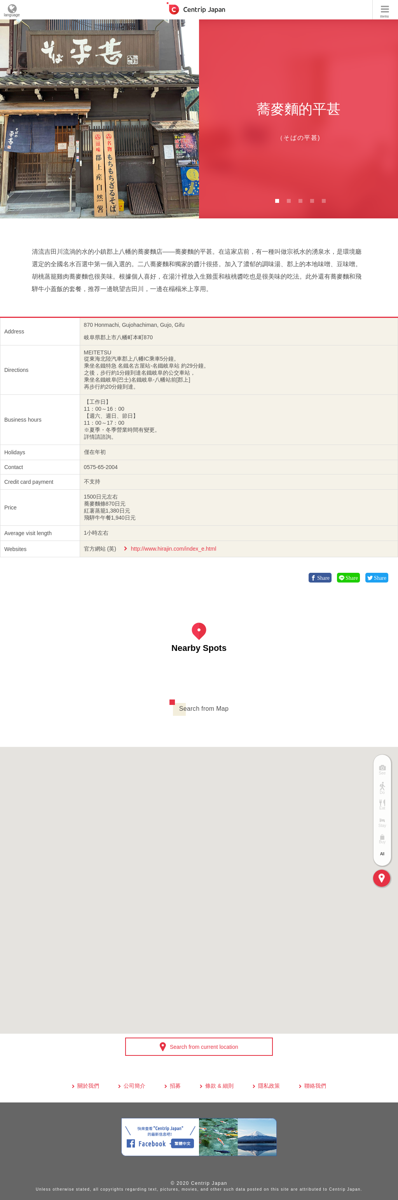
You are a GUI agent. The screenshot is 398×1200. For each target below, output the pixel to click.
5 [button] (324, 201)
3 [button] (300, 201)
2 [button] (289, 201)
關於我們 (88, 1086)
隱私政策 (269, 1086)
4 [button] (312, 201)
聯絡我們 (315, 1086)
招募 (175, 1086)
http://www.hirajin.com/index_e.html (173, 548)
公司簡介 (134, 1086)
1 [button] (277, 201)
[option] (99, 118)
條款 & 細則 (219, 1086)
